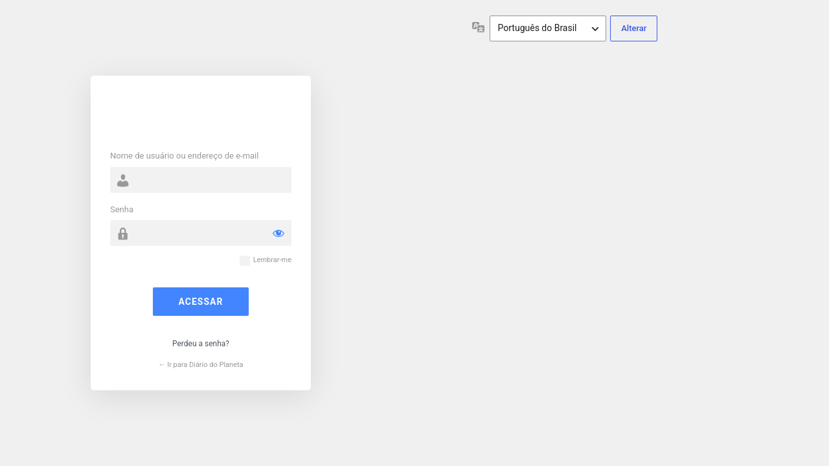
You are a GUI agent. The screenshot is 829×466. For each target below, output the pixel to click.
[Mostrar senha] (278, 233)
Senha (121, 209)
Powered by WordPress (200, 114)
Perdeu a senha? (200, 343)
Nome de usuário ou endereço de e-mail (184, 156)
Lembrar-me (272, 259)
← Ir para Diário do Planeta (200, 365)
